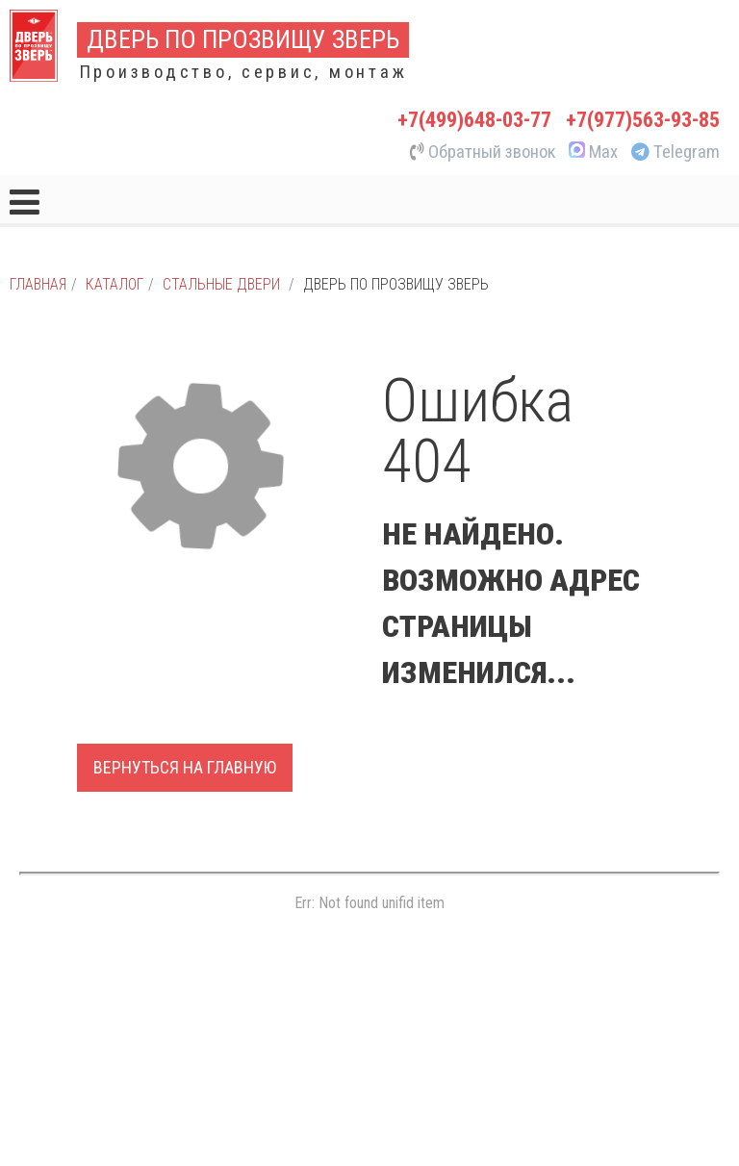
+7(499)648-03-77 (474, 120)
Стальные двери (221, 284)
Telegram (675, 152)
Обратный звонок (483, 152)
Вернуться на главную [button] (184, 767)
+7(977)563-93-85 (643, 120)
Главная (38, 284)
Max (592, 152)
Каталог (114, 284)
